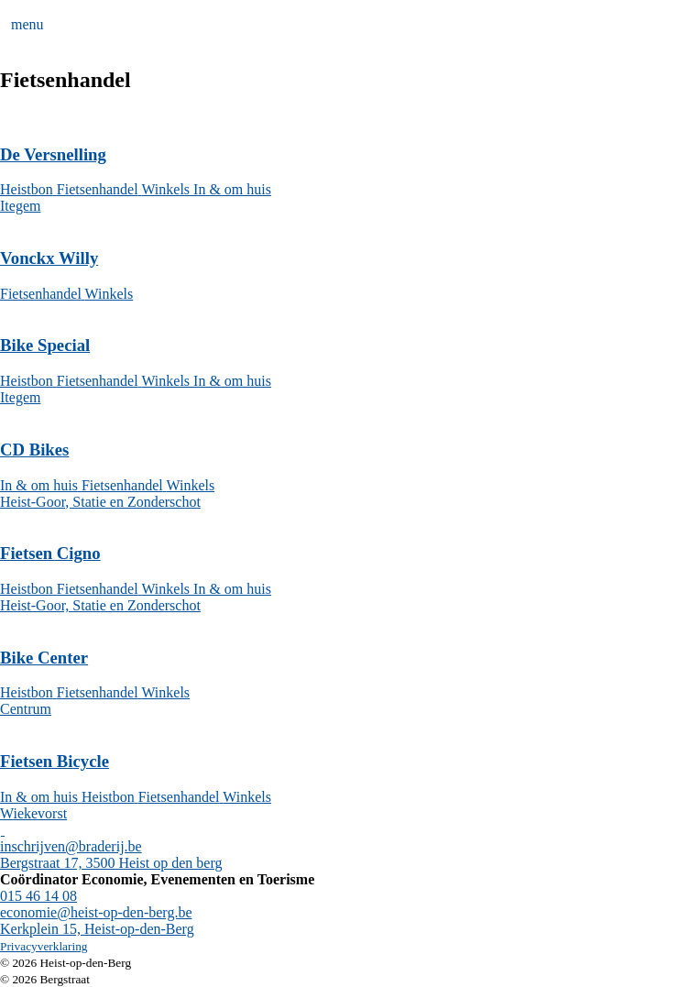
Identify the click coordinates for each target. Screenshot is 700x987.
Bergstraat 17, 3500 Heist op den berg (111, 863)
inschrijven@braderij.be (71, 846)
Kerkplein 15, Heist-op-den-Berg (97, 929)
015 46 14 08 (38, 896)
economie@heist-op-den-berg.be (95, 912)
